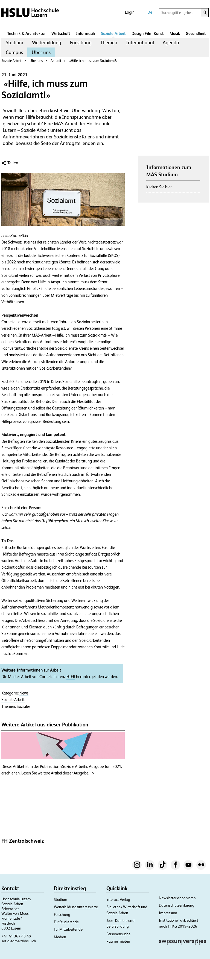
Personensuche (118, 934)
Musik (175, 33)
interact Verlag (118, 899)
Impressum (168, 913)
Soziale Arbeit (113, 33)
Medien (60, 937)
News (23, 693)
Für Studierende (66, 922)
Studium (14, 42)
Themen (108, 42)
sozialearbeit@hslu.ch (18, 941)
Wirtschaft (60, 33)
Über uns (41, 52)
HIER (70, 677)
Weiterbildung (46, 42)
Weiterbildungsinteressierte (76, 907)
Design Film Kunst (148, 33)
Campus (14, 52)
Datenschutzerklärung (176, 905)
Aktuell (56, 61)
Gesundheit (196, 33)
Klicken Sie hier (159, 187)
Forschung (81, 42)
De (149, 12)
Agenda (171, 42)
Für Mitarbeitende (68, 929)
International (140, 42)
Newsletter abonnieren (177, 898)
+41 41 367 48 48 (16, 936)
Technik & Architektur (26, 33)
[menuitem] (14, 42)
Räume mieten (118, 941)
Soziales (23, 706)
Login (130, 12)
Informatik (85, 33)
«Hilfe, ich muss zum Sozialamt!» (93, 61)
